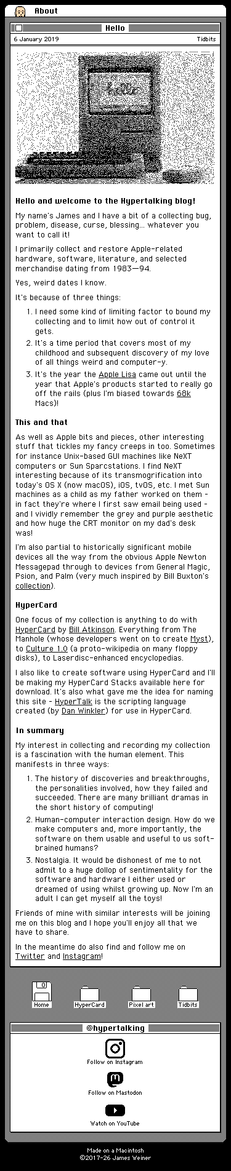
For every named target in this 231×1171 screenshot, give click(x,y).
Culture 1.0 (47, 648)
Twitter (30, 956)
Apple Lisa (117, 374)
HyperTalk (73, 701)
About (46, 10)
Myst (199, 638)
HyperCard (35, 629)
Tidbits (206, 38)
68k (184, 393)
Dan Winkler (83, 710)
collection (33, 585)
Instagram (82, 956)
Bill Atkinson (92, 629)
